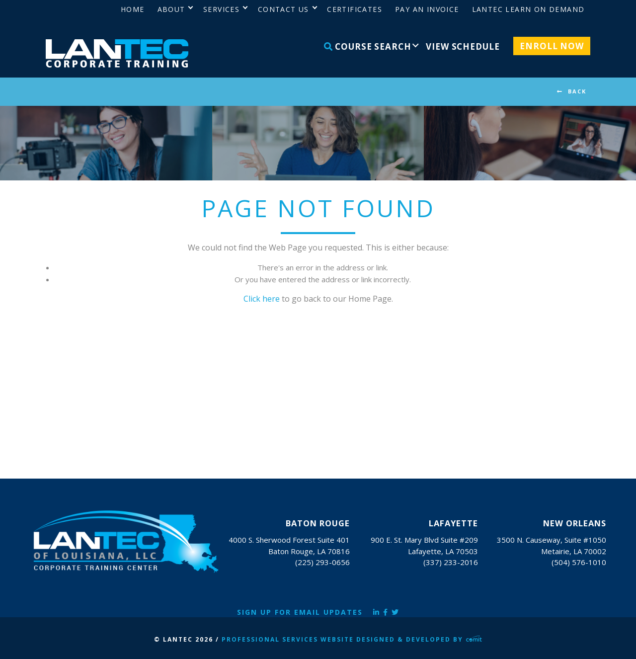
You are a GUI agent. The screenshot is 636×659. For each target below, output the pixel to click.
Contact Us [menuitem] (283, 9)
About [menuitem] (171, 9)
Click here (261, 298)
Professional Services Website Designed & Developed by (352, 639)
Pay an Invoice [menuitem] (427, 9)
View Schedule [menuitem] (462, 46)
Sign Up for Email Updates (300, 612)
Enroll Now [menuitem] (552, 46)
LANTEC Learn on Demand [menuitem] (528, 9)
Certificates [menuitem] (354, 9)
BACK (577, 91)
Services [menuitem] (221, 9)
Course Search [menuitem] (367, 46)
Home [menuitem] (133, 9)
